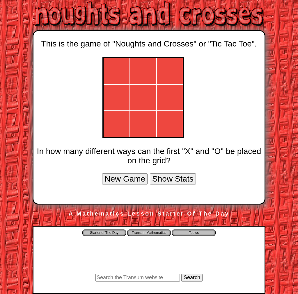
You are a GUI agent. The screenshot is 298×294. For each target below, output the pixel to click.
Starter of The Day (104, 233)
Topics (194, 233)
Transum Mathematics (149, 233)
